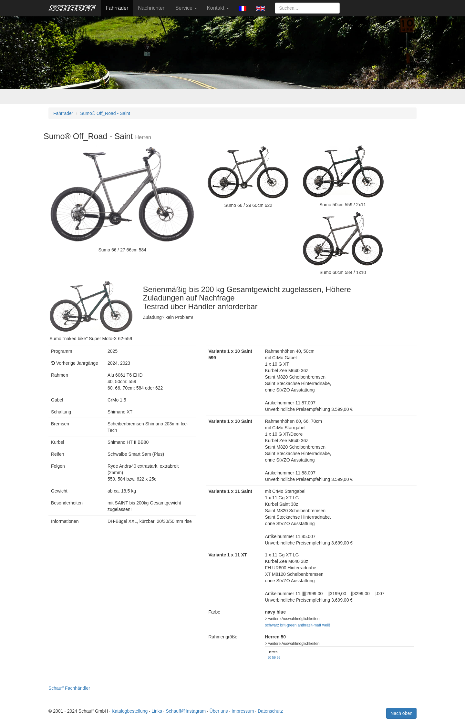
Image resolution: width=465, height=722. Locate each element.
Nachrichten (151, 8)
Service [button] (186, 8)
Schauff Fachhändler (69, 688)
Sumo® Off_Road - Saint (105, 113)
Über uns (219, 711)
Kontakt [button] (218, 8)
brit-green (288, 625)
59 (274, 657)
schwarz (272, 625)
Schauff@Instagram (186, 711)
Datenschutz (270, 711)
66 (278, 657)
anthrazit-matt (309, 625)
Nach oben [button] (401, 713)
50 (269, 657)
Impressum (243, 711)
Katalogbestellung (130, 711)
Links (156, 711)
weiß (326, 625)
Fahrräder (117, 8)
